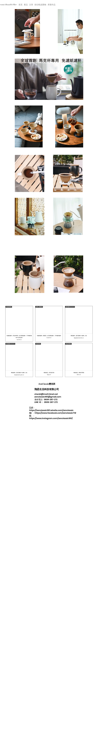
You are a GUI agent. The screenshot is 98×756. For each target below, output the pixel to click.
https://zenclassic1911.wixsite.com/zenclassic (51, 410)
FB (30, 413)
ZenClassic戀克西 (47, 383)
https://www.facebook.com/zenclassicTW (55, 413)
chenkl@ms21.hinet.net (46, 394)
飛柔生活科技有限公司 (46, 389)
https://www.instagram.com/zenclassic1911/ (51, 418)
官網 (31, 407)
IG (30, 415)
